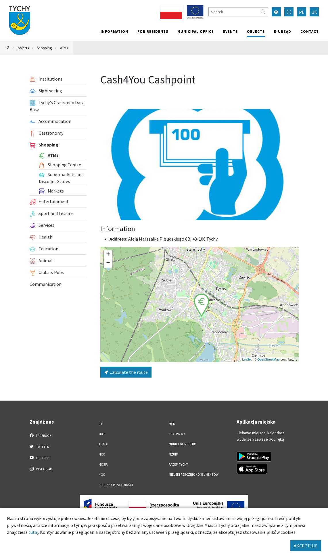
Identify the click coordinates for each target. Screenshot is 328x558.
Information (114, 31)
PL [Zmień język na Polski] (301, 12)
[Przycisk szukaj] (263, 11)
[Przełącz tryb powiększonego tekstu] (289, 11)
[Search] (238, 11)
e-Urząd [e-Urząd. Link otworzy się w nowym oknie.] (282, 31)
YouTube (39, 457)
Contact (309, 31)
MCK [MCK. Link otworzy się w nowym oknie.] (172, 424)
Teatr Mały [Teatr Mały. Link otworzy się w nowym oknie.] (177, 434)
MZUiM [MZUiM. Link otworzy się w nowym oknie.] (173, 454)
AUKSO (103, 444)
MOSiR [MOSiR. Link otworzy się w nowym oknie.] (103, 464)
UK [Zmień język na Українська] (314, 12)
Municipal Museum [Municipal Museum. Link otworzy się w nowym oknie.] (182, 444)
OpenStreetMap (268, 359)
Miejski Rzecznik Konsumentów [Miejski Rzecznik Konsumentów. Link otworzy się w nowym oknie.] (193, 475)
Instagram (41, 468)
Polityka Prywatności (116, 485)
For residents (152, 31)
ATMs (64, 47)
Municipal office (195, 31)
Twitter (39, 446)
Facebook (41, 435)
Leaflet (247, 359)
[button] (201, 305)
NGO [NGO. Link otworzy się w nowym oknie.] (102, 475)
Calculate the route (126, 372)
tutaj (33, 532)
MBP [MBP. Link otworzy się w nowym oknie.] (101, 434)
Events (230, 31)
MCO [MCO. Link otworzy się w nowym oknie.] (102, 454)
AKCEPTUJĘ (305, 546)
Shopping (44, 47)
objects (256, 31)
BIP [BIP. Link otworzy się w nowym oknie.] (101, 424)
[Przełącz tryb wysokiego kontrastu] (276, 11)
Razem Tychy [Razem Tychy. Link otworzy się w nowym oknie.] (178, 464)
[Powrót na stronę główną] (7, 47)
